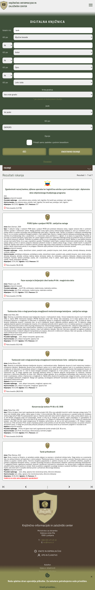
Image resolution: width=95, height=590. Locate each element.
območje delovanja (10, 256)
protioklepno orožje (36, 254)
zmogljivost (34, 386)
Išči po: (47, 121)
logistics (65, 202)
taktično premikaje (24, 258)
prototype (56, 202)
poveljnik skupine (71, 254)
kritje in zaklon (54, 258)
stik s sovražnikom (42, 258)
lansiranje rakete (45, 256)
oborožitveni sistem (49, 254)
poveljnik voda (60, 254)
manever (13, 258)
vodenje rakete (34, 256)
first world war (47, 202)
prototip (30, 202)
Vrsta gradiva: (47, 90)
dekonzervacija (35, 431)
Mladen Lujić (12, 284)
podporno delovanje (68, 256)
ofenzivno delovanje (50, 474)
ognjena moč (35, 339)
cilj (52, 256)
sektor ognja (64, 258)
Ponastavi (47, 161)
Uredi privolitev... (48, 587)
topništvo (24, 259)
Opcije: (47, 136)
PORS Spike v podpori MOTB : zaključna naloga (47, 223)
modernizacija (34, 290)
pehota (88, 254)
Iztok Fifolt (11, 315)
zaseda (33, 258)
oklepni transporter (24, 339)
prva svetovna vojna (21, 202)
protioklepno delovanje (22, 254)
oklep (20, 474)
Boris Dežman (12, 227)
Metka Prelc (11, 410)
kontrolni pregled (45, 431)
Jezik (47, 106)
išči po (5, 37)
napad (11, 259)
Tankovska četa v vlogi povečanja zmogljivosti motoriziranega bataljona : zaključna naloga (47, 311)
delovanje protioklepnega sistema (80, 258)
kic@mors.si (48, 542)
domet (84, 254)
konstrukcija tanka (37, 474)
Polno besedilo (10, 208)
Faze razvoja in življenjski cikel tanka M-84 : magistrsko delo (47, 280)
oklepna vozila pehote (83, 256)
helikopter (7, 258)
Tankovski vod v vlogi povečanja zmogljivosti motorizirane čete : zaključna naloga (47, 359)
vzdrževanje (25, 290)
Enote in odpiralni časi (49, 551)
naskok (6, 259)
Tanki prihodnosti (47, 451)
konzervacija (26, 431)
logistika (39, 202)
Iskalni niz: (6, 30)
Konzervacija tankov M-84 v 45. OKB (47, 406)
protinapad (17, 259)
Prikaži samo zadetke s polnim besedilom (51, 142)
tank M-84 (18, 290)
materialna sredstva (46, 290)
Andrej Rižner (12, 363)
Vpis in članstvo (49, 555)
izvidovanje (57, 256)
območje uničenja (22, 256)
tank (34, 202)
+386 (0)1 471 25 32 (48, 540)
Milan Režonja (12, 455)
